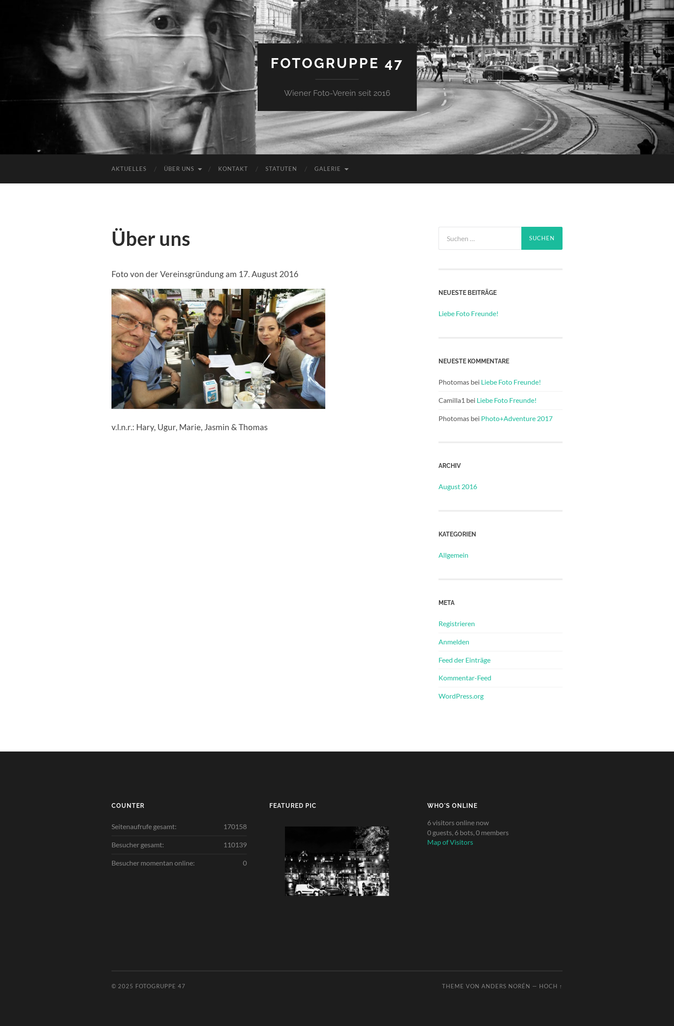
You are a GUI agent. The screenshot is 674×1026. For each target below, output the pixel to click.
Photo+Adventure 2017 (517, 418)
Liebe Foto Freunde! (468, 313)
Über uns (179, 168)
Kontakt (233, 168)
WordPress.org (461, 696)
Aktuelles (129, 168)
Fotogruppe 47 (337, 63)
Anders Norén (505, 986)
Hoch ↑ (551, 986)
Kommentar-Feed (464, 677)
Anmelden (453, 641)
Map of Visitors (450, 842)
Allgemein (453, 555)
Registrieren (456, 623)
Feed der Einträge (464, 660)
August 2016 (457, 486)
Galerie (327, 168)
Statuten (281, 168)
